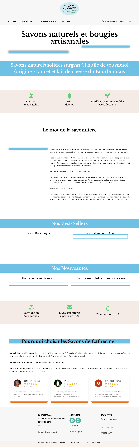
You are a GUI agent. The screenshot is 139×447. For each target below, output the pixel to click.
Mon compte (125, 21)
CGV (39, 426)
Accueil (12, 21)
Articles (66, 21)
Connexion (112, 21)
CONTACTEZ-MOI (51, 416)
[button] (32, 21)
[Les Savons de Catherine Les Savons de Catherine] (69, 9)
